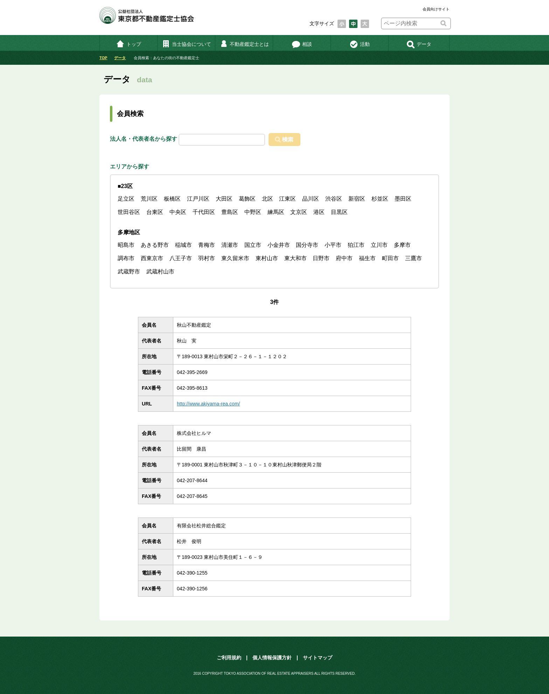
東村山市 (267, 258)
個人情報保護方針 (272, 657)
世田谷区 (129, 212)
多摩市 (402, 245)
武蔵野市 (129, 272)
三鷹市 (413, 258)
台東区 (154, 212)
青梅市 (206, 245)
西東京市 (152, 258)
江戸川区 (198, 199)
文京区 (298, 212)
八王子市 (180, 258)
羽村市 (206, 258)
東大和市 (295, 258)
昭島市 (126, 245)
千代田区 (204, 212)
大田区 (224, 199)
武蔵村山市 (160, 272)
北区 (267, 199)
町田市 (390, 258)
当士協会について (186, 44)
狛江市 (356, 245)
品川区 (310, 199)
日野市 (321, 258)
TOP (103, 58)
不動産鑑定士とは (244, 44)
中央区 (177, 212)
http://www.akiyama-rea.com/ (208, 404)
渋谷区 (333, 199)
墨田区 (403, 199)
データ (418, 44)
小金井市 (278, 245)
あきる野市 (155, 245)
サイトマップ (317, 657)
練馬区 (275, 212)
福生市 (367, 258)
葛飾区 (247, 199)
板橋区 (172, 199)
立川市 (379, 245)
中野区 (252, 212)
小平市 (333, 245)
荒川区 (149, 199)
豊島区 (229, 212)
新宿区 (356, 199)
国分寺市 (307, 245)
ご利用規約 (229, 657)
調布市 (126, 258)
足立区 (126, 199)
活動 (360, 44)
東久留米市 (235, 258)
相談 (302, 44)
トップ (128, 44)
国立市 (252, 245)
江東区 (287, 199)
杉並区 (379, 199)
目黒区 (339, 212)
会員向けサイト (436, 9)
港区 (319, 212)
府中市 (344, 258)
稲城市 (183, 245)
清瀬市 (229, 245)
